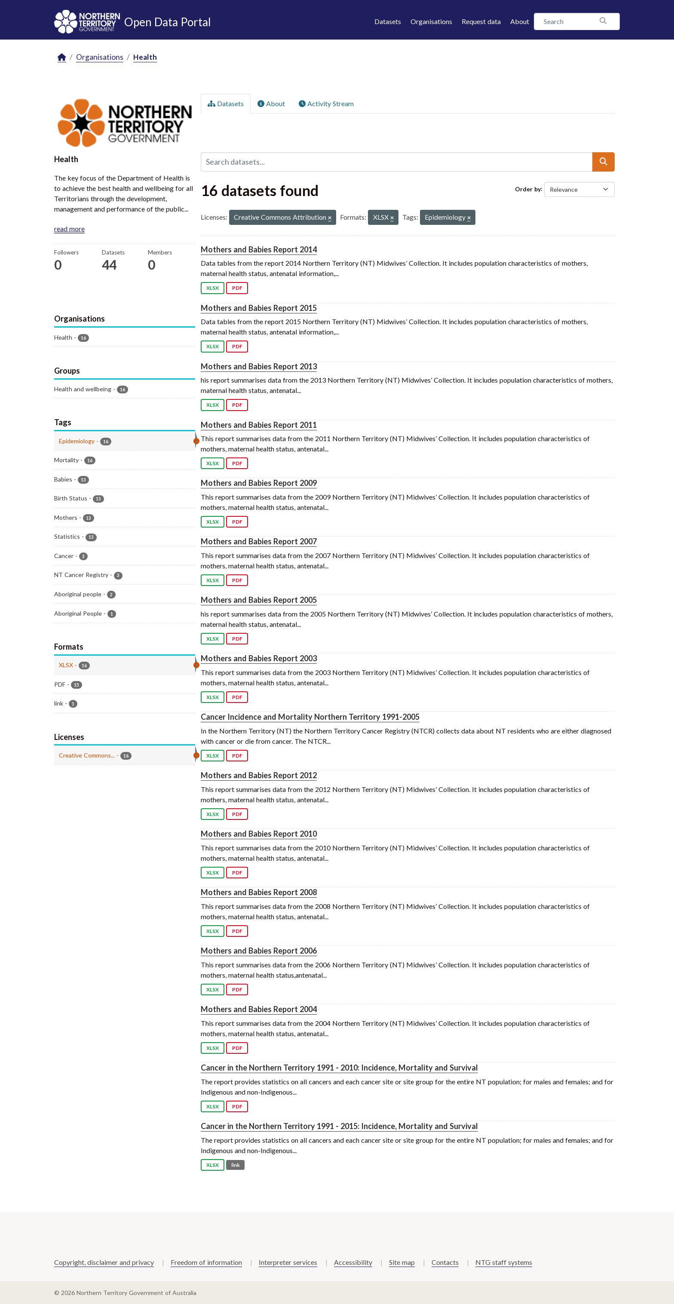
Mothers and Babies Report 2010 (259, 833)
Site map (402, 1262)
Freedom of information (206, 1262)
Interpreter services (288, 1262)
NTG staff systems (503, 1262)
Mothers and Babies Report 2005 (259, 599)
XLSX (212, 288)
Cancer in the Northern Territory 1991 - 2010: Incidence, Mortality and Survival (339, 1067)
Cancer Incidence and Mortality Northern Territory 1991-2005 (310, 716)
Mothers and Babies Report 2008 (259, 892)
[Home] (62, 57)
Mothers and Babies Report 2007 (259, 541)
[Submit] (603, 161)
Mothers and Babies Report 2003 (259, 658)
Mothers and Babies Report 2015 (259, 308)
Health (145, 56)
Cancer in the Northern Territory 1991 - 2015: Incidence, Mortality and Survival (339, 1126)
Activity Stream (326, 103)
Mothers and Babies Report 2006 (259, 950)
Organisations (431, 21)
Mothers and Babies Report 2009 (259, 483)
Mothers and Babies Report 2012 (259, 775)
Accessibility (353, 1262)
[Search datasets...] (397, 161)
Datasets (387, 21)
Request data (481, 21)
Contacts (445, 1262)
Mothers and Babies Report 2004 (259, 1009)
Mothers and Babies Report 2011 (259, 425)
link (235, 1165)
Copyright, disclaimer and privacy (104, 1262)
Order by (528, 188)
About (519, 21)
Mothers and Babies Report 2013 (259, 366)
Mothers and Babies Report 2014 (259, 249)
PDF (237, 288)
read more (69, 228)
